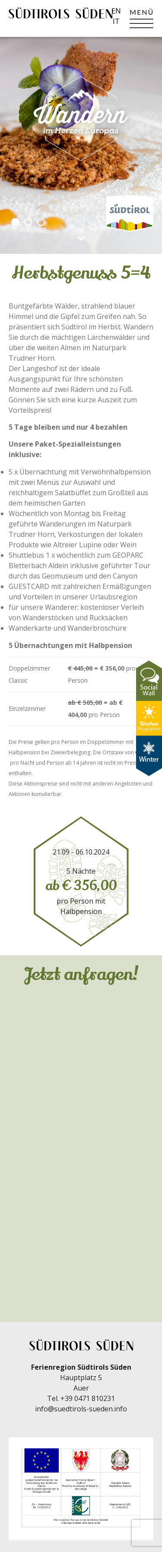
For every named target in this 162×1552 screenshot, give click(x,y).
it (116, 21)
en (116, 11)
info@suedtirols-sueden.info (81, 1409)
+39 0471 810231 (87, 1398)
